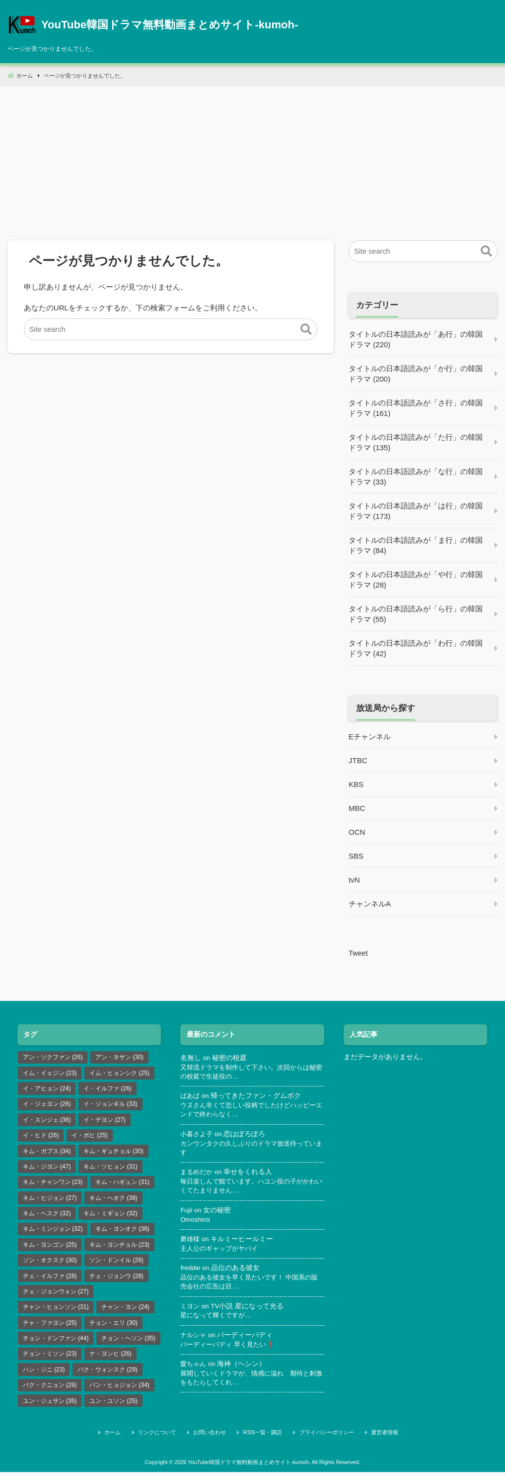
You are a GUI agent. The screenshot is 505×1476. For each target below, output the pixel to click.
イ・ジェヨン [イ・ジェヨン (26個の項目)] (47, 1104)
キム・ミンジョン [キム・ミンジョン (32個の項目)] (53, 1232)
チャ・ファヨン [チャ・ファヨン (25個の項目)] (50, 1327)
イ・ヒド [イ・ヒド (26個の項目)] (41, 1136)
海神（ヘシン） (243, 1368)
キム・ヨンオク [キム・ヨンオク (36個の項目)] (122, 1232)
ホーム (133, 1438)
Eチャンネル (370, 736)
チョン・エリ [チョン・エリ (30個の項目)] (113, 1327)
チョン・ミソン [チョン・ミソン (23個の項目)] (50, 1359)
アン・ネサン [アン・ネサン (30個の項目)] (119, 1057)
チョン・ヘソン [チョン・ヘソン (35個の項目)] (128, 1343)
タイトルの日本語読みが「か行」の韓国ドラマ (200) (416, 373)
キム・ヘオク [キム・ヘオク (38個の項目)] (113, 1200)
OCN (357, 832)
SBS (356, 856)
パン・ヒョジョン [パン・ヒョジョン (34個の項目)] (119, 1390)
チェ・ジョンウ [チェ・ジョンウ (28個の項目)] (116, 1280)
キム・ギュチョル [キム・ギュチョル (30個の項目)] (113, 1152)
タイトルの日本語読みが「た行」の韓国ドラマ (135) (416, 442)
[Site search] (170, 329)
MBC (357, 808)
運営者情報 (372, 1438)
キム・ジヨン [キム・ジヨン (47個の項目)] (47, 1168)
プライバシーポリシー (320, 1438)
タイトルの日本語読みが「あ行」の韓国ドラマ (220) (416, 339)
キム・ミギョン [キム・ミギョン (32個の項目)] (110, 1216)
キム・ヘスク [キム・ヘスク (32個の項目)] (47, 1216)
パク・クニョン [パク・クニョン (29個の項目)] (50, 1390)
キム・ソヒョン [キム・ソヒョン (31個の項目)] (110, 1168)
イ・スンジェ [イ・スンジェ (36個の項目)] (47, 1120)
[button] (306, 330)
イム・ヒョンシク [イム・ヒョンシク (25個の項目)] (119, 1073)
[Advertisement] (252, 155)
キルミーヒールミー (244, 1241)
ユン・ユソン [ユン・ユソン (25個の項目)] (113, 1406)
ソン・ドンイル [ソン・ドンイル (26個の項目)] (116, 1264)
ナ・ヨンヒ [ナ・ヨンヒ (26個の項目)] (110, 1359)
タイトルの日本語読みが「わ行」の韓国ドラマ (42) (416, 648)
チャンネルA (370, 903)
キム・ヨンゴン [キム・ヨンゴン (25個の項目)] (50, 1248)
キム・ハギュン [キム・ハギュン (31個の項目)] (122, 1184)
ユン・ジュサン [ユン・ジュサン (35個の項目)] (50, 1406)
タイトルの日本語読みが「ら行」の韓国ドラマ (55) (416, 613)
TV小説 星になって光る (249, 1309)
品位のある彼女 (236, 1271)
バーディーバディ (247, 1338)
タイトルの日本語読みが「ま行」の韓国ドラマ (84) (416, 545)
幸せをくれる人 (250, 1173)
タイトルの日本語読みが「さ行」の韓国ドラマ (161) (416, 407)
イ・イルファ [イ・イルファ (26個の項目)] (107, 1088)
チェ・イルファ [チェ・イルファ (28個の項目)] (50, 1280)
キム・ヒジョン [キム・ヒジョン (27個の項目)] (50, 1200)
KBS (356, 784)
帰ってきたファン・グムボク (258, 1096)
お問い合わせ (217, 1438)
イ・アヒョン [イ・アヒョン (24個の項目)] (47, 1088)
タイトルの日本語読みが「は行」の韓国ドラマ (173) (416, 510)
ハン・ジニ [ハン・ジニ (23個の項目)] (44, 1375)
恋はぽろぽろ (247, 1135)
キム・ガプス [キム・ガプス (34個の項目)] (47, 1152)
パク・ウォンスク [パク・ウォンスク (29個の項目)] (107, 1375)
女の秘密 (218, 1212)
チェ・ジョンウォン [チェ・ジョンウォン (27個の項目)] (56, 1295)
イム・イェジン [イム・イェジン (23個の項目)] (50, 1073)
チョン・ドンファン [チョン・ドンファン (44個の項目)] (56, 1343)
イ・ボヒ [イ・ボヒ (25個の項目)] (90, 1136)
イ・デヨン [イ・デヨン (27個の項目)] (104, 1120)
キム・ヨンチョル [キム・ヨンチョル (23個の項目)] (119, 1248)
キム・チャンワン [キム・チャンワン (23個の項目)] (53, 1184)
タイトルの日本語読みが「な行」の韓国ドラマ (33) (416, 476)
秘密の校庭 (230, 1057)
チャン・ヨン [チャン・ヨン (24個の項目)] (125, 1311)
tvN (354, 880)
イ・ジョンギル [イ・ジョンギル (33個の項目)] (110, 1104)
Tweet (358, 953)
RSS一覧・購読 (263, 1438)
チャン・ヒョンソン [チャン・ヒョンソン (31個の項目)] (56, 1311)
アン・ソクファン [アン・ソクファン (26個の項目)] (53, 1057)
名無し (190, 1057)
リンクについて (170, 1438)
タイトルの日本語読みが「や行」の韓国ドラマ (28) (416, 579)
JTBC (358, 760)
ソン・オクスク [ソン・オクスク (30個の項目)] (50, 1264)
